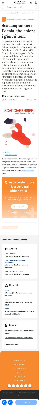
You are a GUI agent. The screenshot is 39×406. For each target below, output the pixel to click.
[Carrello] (31, 2)
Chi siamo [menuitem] (19, 372)
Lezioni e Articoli (12, 13)
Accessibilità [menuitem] (19, 380)
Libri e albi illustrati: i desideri (17, 274)
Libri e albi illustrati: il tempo (17, 256)
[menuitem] (9, 385)
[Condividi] (10, 402)
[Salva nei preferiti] (4, 402)
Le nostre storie (11, 344)
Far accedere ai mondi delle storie (19, 338)
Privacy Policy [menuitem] (19, 365)
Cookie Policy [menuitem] (19, 361)
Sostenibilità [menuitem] (19, 376)
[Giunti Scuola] (19, 2)
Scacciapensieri (28, 170)
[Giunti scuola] (19, 355)
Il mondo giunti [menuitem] (20, 368)
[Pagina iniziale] (3, 12)
